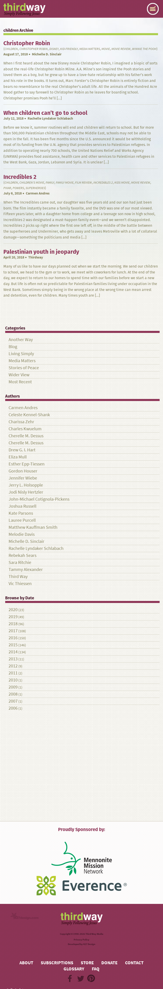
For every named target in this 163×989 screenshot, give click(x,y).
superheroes (35, 188)
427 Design (89, 944)
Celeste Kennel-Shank (29, 415)
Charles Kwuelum (25, 429)
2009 (13, 687)
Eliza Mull (18, 457)
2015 (13, 645)
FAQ (95, 969)
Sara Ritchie (20, 562)
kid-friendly (69, 49)
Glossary (74, 969)
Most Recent (20, 382)
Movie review (120, 49)
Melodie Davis (22, 534)
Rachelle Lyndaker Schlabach (50, 118)
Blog (13, 347)
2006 (13, 708)
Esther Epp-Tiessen (27, 464)
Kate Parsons (21, 513)
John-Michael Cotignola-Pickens (39, 499)
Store (87, 963)
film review (83, 182)
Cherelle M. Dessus (26, 436)
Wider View (19, 375)
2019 (13, 617)
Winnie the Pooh (144, 49)
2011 (13, 673)
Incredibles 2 (103, 182)
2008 (13, 694)
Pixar (7, 188)
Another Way (21, 340)
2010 (13, 680)
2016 (13, 638)
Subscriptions (57, 963)
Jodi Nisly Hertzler (26, 492)
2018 (13, 624)
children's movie (31, 182)
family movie (64, 182)
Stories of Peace (24, 368)
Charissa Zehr (21, 422)
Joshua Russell (22, 506)
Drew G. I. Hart (22, 450)
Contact (134, 963)
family (50, 182)
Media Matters (89, 49)
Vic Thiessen (20, 584)
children (11, 49)
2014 (13, 652)
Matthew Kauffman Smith (33, 527)
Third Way (18, 576)
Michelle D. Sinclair (46, 54)
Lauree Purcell (22, 520)
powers (18, 188)
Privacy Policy (81, 939)
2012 (13, 666)
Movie (106, 49)
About (26, 963)
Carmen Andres (38, 193)
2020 (13, 610)
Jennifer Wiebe (23, 478)
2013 (13, 659)
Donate (109, 963)
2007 (13, 701)
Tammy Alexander (26, 569)
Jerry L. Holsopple (26, 485)
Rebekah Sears (22, 555)
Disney (54, 49)
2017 (13, 631)
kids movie (122, 182)
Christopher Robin (33, 49)
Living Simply (21, 354)
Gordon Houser (23, 471)
